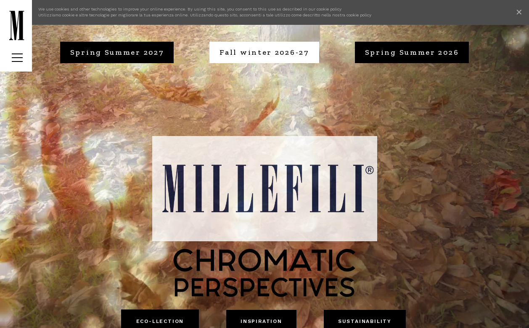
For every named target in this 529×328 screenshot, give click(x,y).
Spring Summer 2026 (412, 52)
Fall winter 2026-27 (264, 52)
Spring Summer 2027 (117, 52)
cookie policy (329, 9)
